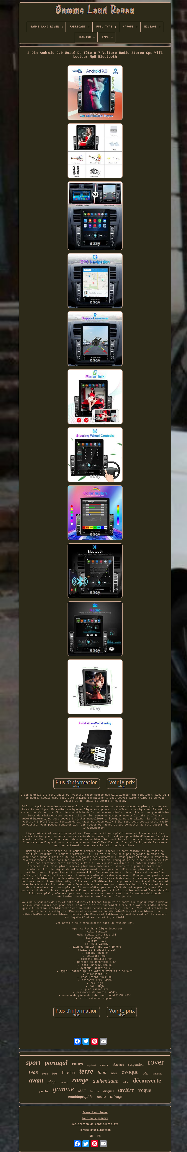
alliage (116, 1096)
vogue (144, 1090)
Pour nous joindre (95, 1118)
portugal (56, 1062)
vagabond (91, 1065)
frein (68, 1072)
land (102, 1072)
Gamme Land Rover (94, 1112)
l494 (54, 1073)
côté (145, 1073)
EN (91, 1135)
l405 (33, 1073)
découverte (147, 1080)
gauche (43, 1091)
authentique (105, 1081)
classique (118, 1064)
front (64, 1082)
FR (98, 1135)
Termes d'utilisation (95, 1130)
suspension (135, 1064)
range (80, 1080)
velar (125, 1082)
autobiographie (80, 1096)
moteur (104, 1065)
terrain (94, 1091)
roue (45, 1073)
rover (156, 1062)
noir (114, 1073)
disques (108, 1091)
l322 (82, 1090)
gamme (63, 1089)
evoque (130, 1072)
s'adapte (157, 1073)
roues (77, 1063)
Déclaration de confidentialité (95, 1124)
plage (52, 1081)
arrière (126, 1090)
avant (36, 1080)
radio (101, 1097)
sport (33, 1062)
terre (86, 1071)
